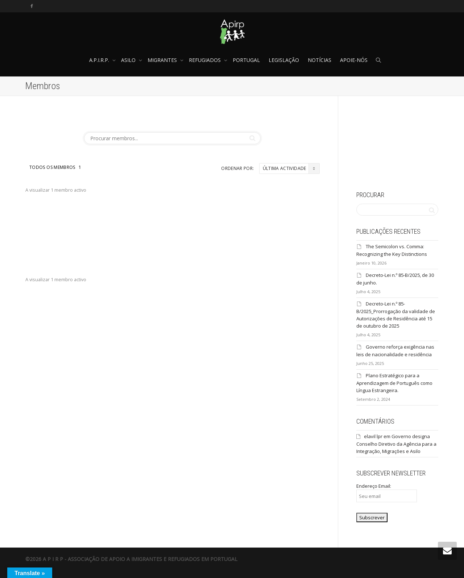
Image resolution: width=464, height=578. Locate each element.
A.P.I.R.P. (100, 60)
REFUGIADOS (205, 60)
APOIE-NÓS (354, 60)
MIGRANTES (163, 60)
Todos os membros (55, 167)
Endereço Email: (386, 492)
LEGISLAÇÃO (284, 60)
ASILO (129, 60)
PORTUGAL (246, 60)
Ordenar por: (237, 168)
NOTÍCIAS (319, 60)
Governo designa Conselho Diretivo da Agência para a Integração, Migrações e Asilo (396, 443)
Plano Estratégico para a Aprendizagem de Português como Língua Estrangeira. (394, 383)
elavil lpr (373, 436)
